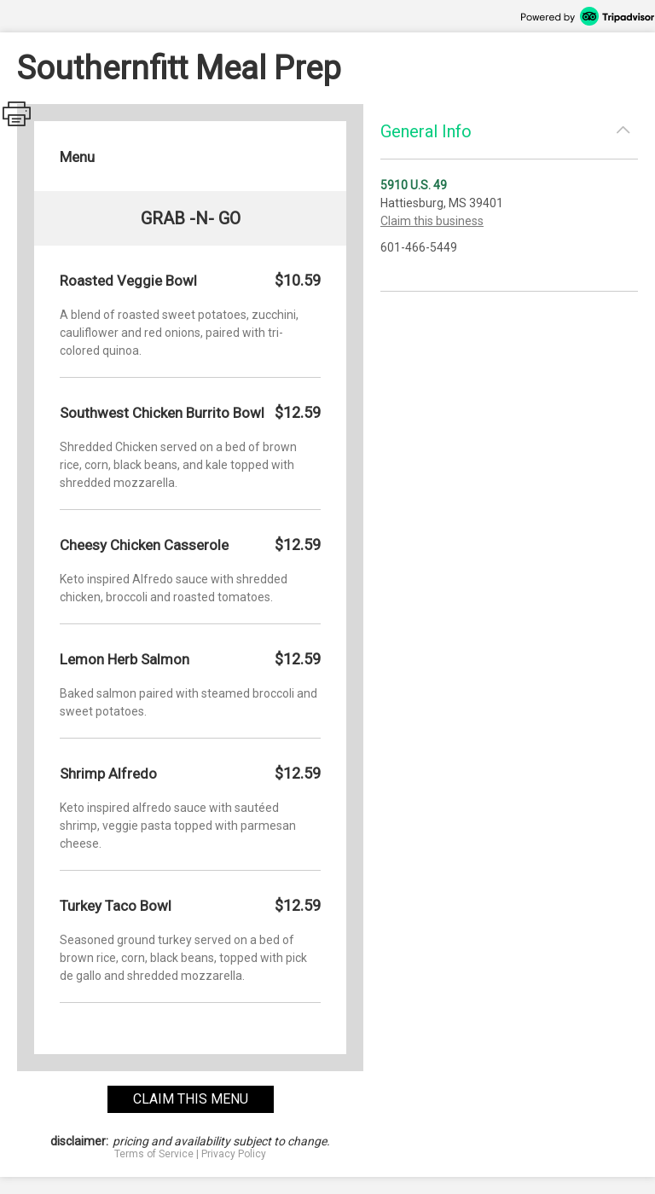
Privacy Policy (233, 1154)
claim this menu (190, 1099)
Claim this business (432, 221)
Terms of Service (154, 1154)
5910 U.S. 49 (413, 185)
